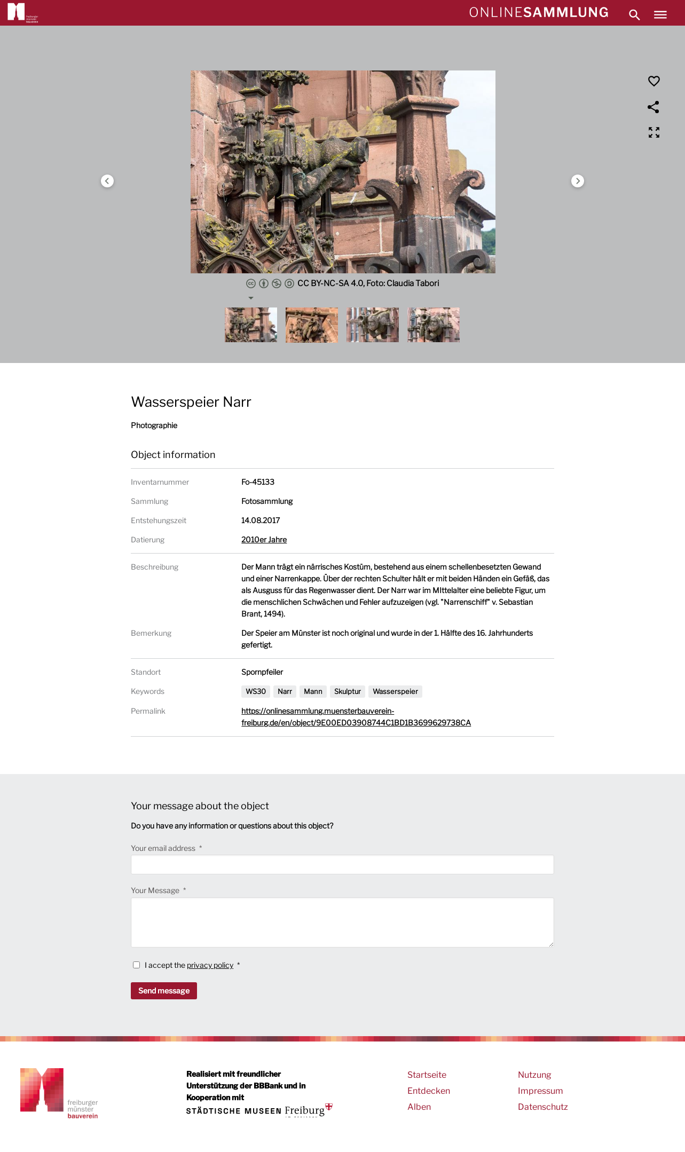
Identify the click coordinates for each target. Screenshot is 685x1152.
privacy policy (210, 964)
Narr (285, 691)
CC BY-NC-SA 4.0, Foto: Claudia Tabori (342, 283)
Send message (164, 990)
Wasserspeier (395, 691)
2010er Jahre (264, 539)
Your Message (156, 890)
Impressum (540, 1091)
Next (577, 181)
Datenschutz (543, 1107)
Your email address (164, 848)
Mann (313, 691)
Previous (107, 181)
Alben (419, 1107)
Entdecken (428, 1091)
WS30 (256, 691)
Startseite (426, 1075)
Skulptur (347, 691)
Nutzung (535, 1075)
